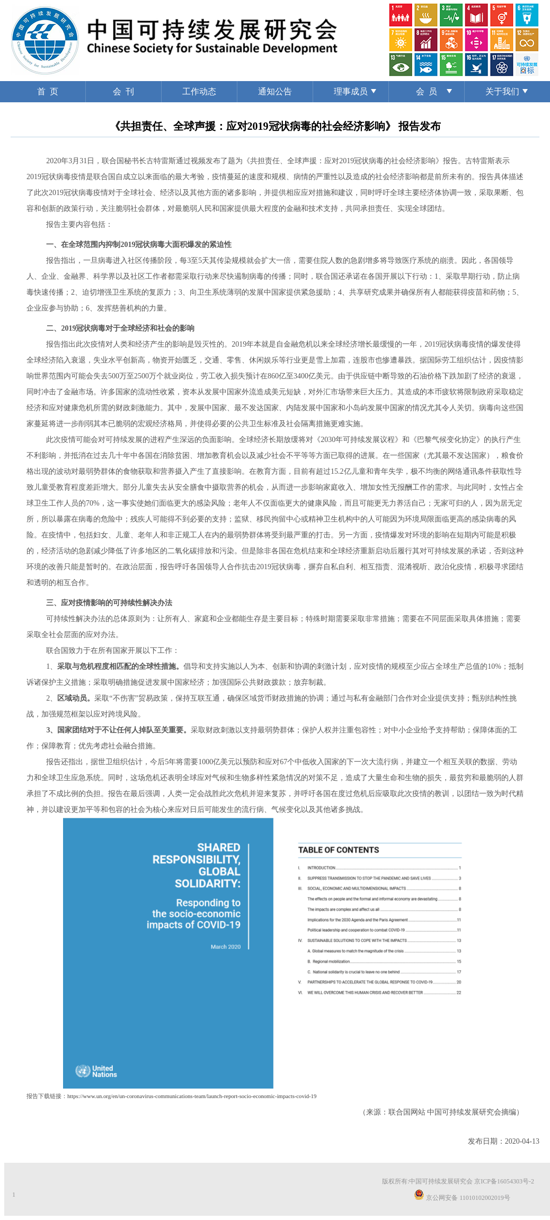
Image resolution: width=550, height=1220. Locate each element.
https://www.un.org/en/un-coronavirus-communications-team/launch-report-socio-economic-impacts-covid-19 (191, 1096)
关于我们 (502, 91)
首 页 (47, 91)
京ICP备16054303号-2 (504, 1181)
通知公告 (275, 91)
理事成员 (351, 91)
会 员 (426, 91)
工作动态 (199, 91)
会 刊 (123, 91)
